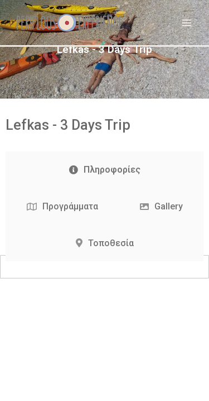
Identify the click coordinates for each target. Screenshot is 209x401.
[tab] (104, 169)
